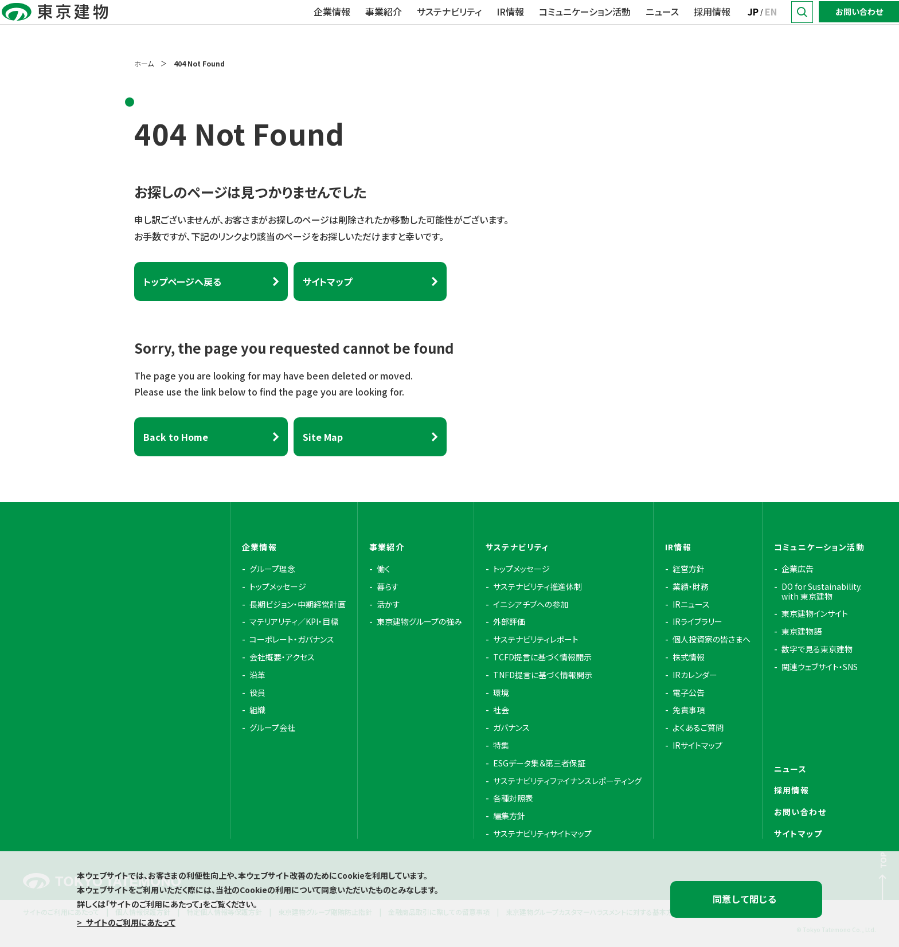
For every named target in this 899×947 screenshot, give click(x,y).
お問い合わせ (859, 24)
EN (771, 25)
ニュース (662, 25)
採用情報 (712, 25)
